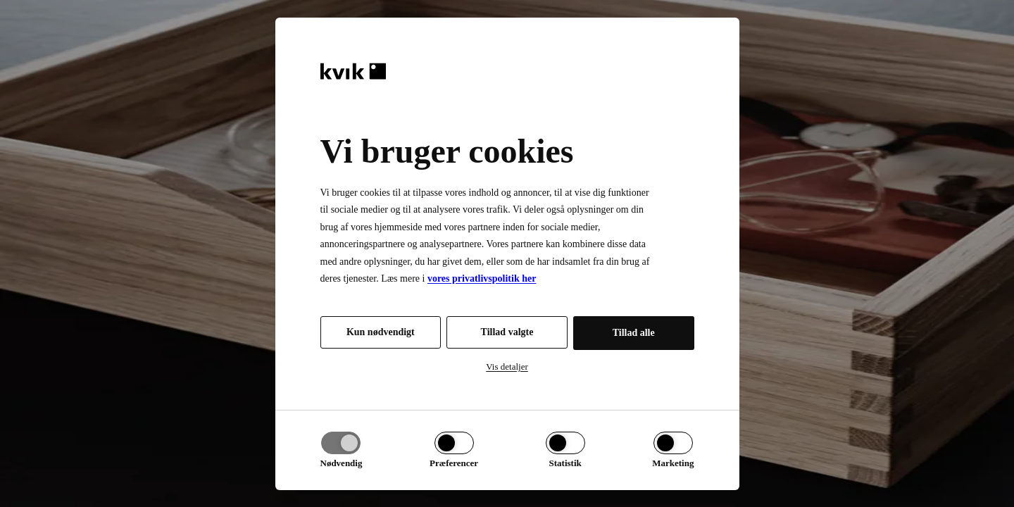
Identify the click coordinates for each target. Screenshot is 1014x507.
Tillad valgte (507, 332)
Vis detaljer (507, 366)
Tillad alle (634, 332)
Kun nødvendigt (380, 332)
